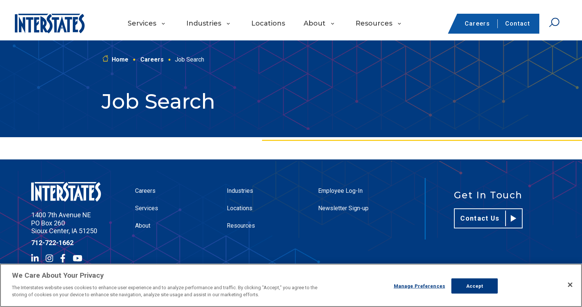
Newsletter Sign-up (343, 208)
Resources (374, 23)
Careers (477, 23)
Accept (474, 285)
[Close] (570, 285)
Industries (203, 23)
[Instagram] (49, 258)
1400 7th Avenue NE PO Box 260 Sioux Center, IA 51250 (64, 223)
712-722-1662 (52, 243)
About (315, 23)
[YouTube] (77, 258)
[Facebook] (62, 258)
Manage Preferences (419, 285)
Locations (268, 23)
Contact (517, 23)
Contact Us (488, 218)
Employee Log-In (340, 190)
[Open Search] (554, 22)
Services (142, 23)
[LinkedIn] (35, 258)
